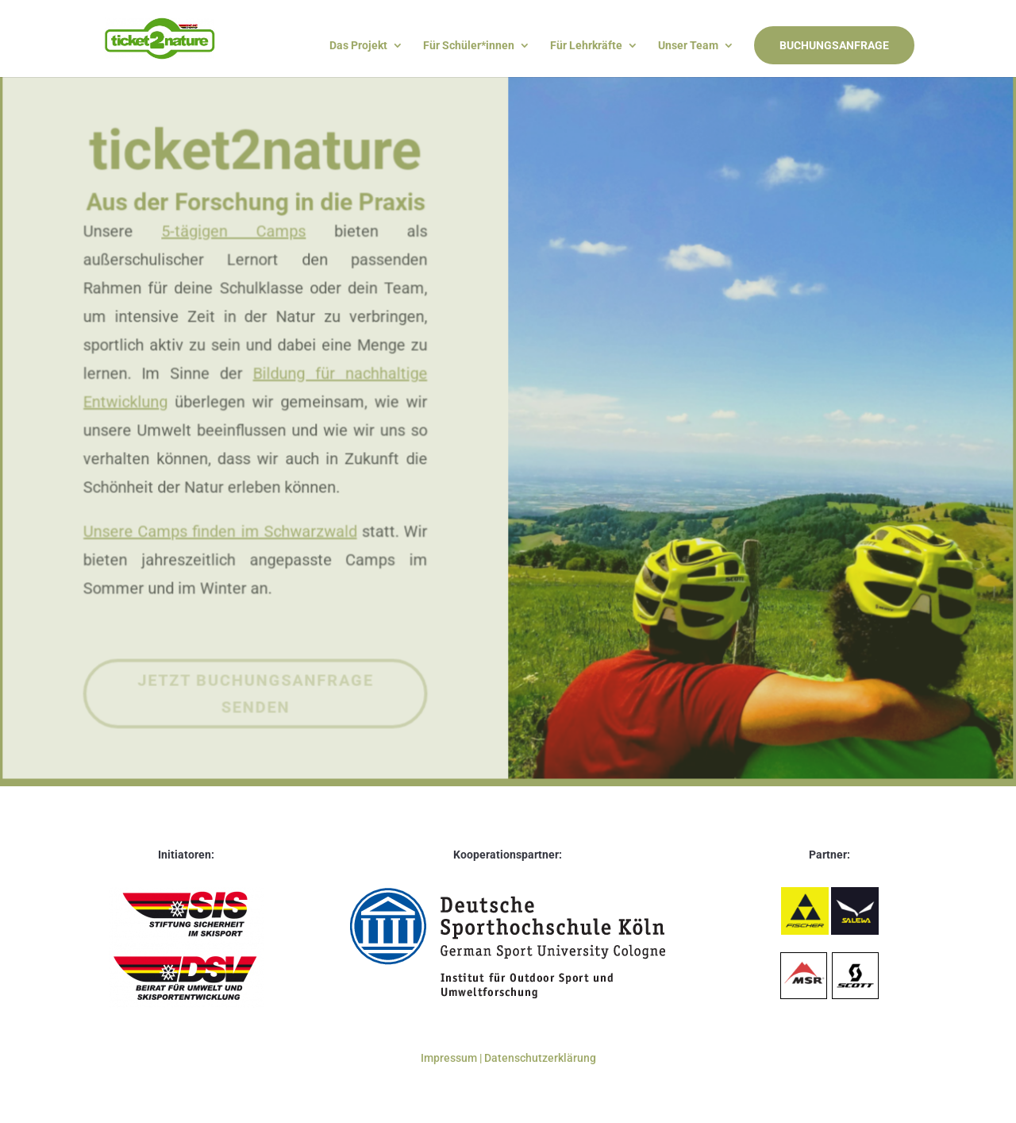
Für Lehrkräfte (586, 46)
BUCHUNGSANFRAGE (834, 45)
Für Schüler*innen (468, 46)
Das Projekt (358, 46)
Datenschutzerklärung (540, 1058)
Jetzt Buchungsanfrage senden (257, 685)
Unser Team (688, 46)
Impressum (450, 1058)
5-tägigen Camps (235, 206)
